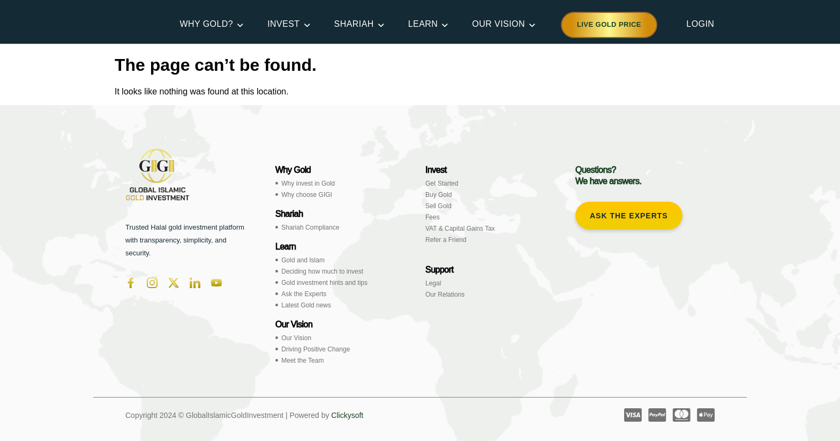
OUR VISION (500, 24)
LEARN (425, 24)
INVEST (285, 24)
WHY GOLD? (208, 24)
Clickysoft (347, 415)
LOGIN (700, 23)
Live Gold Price (609, 24)
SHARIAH (356, 24)
